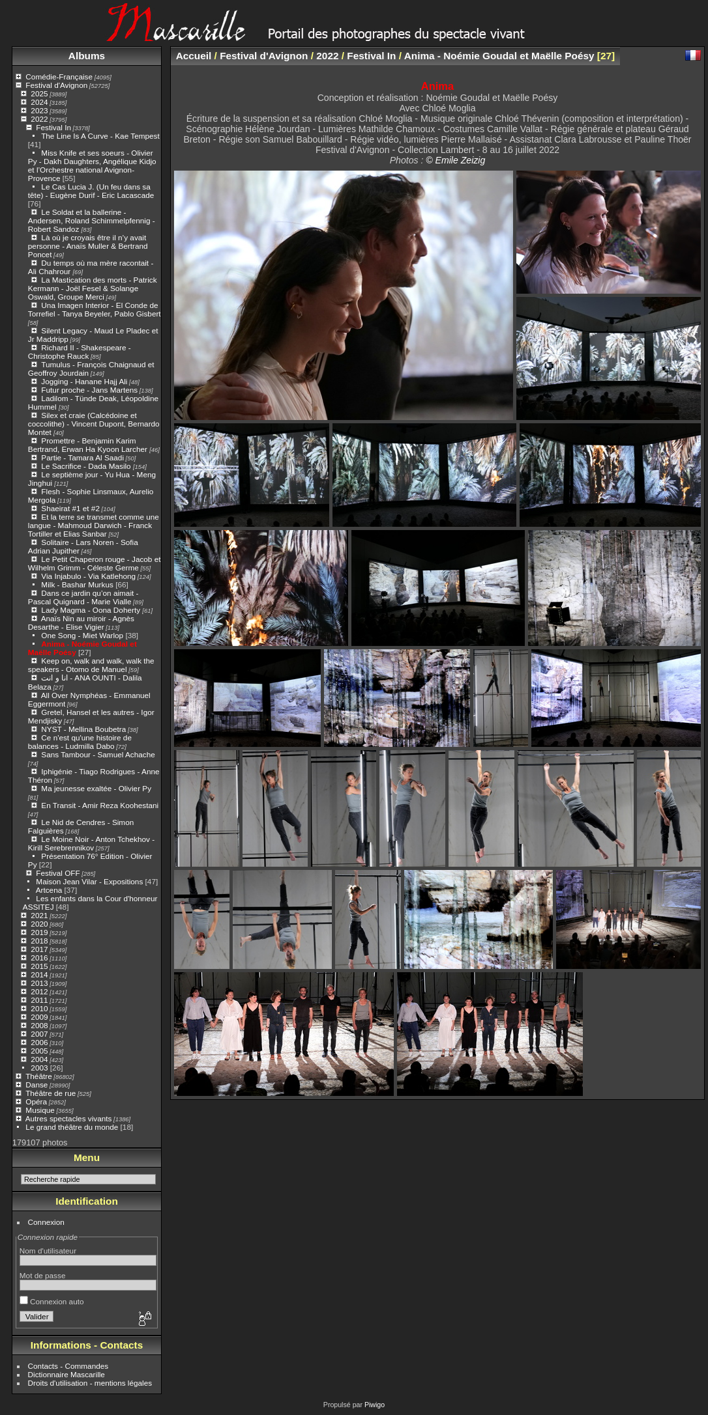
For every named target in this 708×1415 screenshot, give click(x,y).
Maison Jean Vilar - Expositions (89, 881)
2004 (39, 1059)
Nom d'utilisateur (48, 1250)
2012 (39, 991)
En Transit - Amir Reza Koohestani (99, 805)
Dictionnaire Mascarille (66, 1374)
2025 (39, 93)
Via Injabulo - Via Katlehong (88, 576)
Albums (86, 55)
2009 (39, 1017)
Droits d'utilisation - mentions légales (90, 1383)
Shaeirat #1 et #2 (70, 508)
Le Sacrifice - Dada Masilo (87, 466)
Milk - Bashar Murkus (77, 584)
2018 (39, 940)
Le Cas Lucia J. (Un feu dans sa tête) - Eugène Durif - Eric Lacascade (91, 190)
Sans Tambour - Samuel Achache (98, 754)
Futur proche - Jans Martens (89, 389)
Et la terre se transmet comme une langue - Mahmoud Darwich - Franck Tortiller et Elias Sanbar (93, 525)
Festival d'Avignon (56, 85)
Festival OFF (58, 873)
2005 (39, 1050)
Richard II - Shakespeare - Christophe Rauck (79, 351)
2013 (39, 983)
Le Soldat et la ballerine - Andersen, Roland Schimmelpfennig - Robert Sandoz (91, 220)
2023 (39, 110)
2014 (39, 974)
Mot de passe (43, 1275)
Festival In (53, 127)
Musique (39, 1110)
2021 (39, 915)
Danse (36, 1084)
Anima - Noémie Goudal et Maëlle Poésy (499, 55)
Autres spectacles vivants (68, 1118)
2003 (39, 1067)
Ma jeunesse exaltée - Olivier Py (96, 788)
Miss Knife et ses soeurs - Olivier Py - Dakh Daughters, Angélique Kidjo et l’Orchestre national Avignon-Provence (92, 165)
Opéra (36, 1101)
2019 (39, 932)
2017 (39, 949)
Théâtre (38, 1076)
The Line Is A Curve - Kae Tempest (100, 136)
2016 (39, 957)
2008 (39, 1025)
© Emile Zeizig (455, 160)
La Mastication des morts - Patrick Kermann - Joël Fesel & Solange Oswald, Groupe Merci (92, 288)
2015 (39, 966)
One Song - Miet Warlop (82, 635)
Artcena (49, 890)
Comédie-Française (59, 76)
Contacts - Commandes (68, 1366)
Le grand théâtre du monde (71, 1127)
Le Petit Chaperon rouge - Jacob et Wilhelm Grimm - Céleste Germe (94, 563)
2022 (39, 119)
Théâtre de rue (50, 1093)
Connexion (46, 1222)
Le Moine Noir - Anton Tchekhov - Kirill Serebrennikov (91, 843)
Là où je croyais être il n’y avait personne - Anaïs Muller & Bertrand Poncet (88, 246)
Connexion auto (52, 1301)
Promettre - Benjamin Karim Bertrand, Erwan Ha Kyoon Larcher (88, 444)
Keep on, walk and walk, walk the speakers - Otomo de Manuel (91, 664)
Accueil (194, 55)
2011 (39, 1000)
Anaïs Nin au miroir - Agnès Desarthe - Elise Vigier (81, 622)
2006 (39, 1042)
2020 (39, 923)
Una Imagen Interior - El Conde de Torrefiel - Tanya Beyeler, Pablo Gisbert (94, 309)
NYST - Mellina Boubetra (83, 729)
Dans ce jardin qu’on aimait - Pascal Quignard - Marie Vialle (83, 597)
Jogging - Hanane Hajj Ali (84, 381)
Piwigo (374, 1404)
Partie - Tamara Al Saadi (82, 457)
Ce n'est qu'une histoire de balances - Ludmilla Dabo (80, 741)
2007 (39, 1034)
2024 (39, 102)
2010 (39, 1008)
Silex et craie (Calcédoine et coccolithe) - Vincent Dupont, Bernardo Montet (94, 423)
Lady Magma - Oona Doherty (91, 610)
